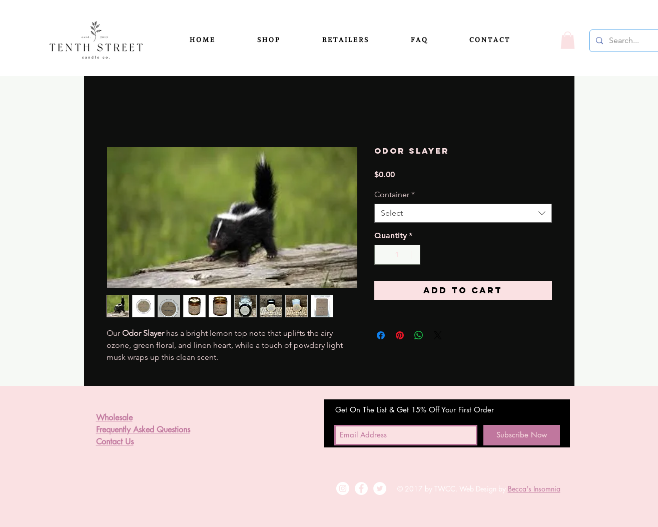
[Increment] (412, 254)
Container (394, 194)
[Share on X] (438, 335)
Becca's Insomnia (534, 488)
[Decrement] (383, 254)
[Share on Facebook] (381, 335)
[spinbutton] (397, 254)
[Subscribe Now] (521, 435)
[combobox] (463, 213)
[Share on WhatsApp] (419, 335)
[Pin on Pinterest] (400, 335)
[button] (282, 40)
